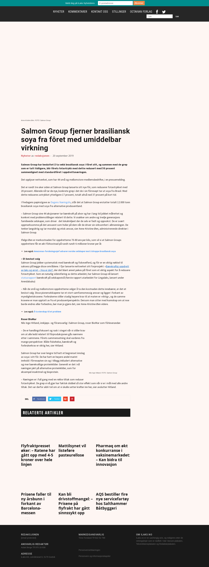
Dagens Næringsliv (60, 202)
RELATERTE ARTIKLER (43, 413)
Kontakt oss (99, 11)
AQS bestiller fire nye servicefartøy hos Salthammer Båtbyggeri (112, 501)
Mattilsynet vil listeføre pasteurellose (72, 450)
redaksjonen (42, 155)
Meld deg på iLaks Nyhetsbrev (80, 3)
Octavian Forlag (141, 11)
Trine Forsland (85, 538)
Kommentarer (77, 11)
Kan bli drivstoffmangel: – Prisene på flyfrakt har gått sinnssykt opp (75, 503)
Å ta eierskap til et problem (47, 311)
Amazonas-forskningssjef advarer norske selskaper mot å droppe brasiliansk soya (75, 251)
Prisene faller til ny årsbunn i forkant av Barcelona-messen (36, 503)
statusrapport (29, 277)
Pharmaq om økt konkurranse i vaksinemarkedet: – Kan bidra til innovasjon (113, 455)
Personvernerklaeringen (89, 550)
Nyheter (58, 11)
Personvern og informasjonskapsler (95, 556)
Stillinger (119, 11)
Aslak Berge (26, 547)
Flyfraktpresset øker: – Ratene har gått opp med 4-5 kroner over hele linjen (38, 455)
